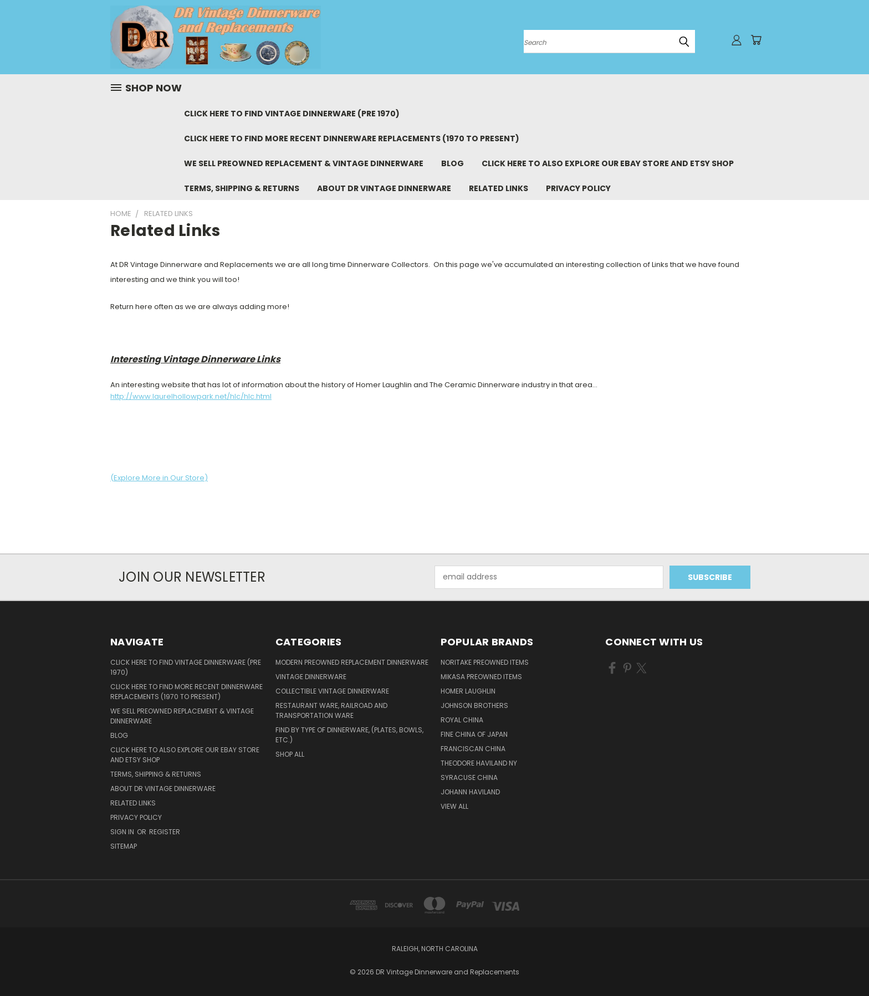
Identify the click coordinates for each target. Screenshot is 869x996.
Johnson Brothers (474, 705)
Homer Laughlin (468, 691)
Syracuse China (469, 777)
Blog (452, 163)
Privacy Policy (578, 188)
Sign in (123, 831)
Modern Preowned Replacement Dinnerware (351, 662)
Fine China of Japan (474, 734)
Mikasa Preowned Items (481, 676)
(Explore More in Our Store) (159, 478)
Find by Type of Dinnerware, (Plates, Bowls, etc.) (349, 735)
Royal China (462, 720)
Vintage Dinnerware (310, 676)
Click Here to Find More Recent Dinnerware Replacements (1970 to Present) (351, 138)
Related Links (498, 188)
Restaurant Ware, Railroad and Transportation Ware (331, 710)
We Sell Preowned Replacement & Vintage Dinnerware (303, 163)
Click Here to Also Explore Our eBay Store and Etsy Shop (608, 163)
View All (454, 806)
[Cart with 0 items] (755, 39)
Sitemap (123, 846)
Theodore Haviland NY (479, 763)
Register (164, 831)
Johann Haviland (470, 792)
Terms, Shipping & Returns (241, 188)
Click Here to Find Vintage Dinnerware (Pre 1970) (292, 113)
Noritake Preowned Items (485, 662)
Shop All (289, 754)
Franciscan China (473, 748)
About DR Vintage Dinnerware (384, 188)
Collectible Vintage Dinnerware (332, 691)
